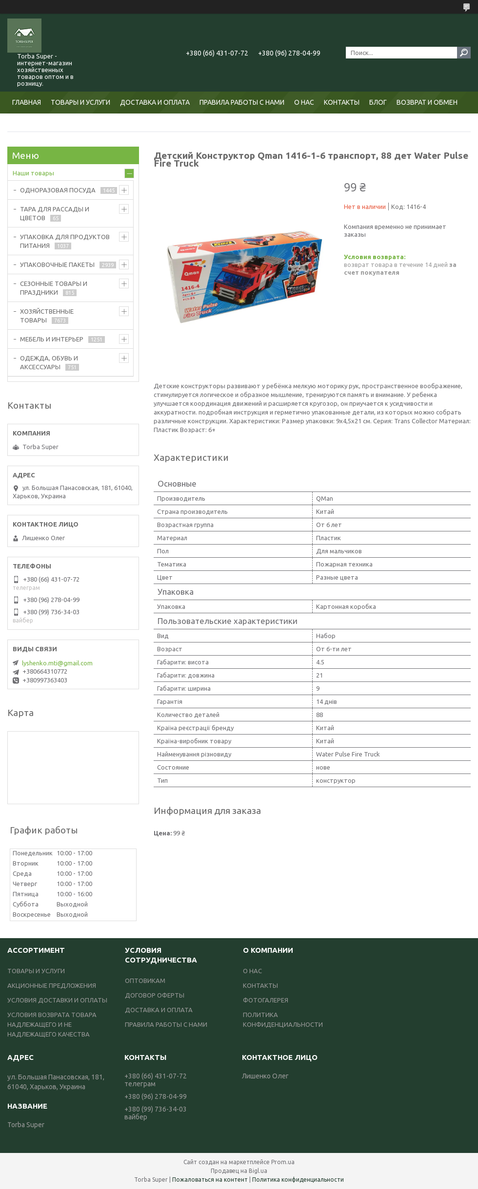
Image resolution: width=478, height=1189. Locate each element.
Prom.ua (283, 1162)
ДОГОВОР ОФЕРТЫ (154, 995)
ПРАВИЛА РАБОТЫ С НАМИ (241, 102)
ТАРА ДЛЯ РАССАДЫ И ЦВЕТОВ (54, 213)
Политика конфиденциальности (298, 1179)
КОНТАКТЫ (341, 102)
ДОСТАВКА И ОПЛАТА (155, 102)
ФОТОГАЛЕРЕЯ (265, 1000)
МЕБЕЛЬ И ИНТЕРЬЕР (51, 339)
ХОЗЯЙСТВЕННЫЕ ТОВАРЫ (47, 315)
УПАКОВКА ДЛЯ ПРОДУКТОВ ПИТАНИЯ (65, 241)
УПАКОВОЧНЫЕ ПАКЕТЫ (57, 264)
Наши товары (33, 173)
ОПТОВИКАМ (145, 980)
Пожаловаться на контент (210, 1179)
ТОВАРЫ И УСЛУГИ (80, 102)
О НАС (304, 102)
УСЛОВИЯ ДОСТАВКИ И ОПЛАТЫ (57, 1000)
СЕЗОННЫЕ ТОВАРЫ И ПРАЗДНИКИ (53, 288)
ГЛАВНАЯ (26, 102)
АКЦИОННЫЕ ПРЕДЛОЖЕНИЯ (51, 985)
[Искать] (464, 52)
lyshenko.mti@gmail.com (57, 663)
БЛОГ (378, 102)
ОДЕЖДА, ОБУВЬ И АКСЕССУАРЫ (49, 362)
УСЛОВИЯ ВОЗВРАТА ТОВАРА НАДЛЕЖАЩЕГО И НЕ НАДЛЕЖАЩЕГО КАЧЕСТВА (52, 1024)
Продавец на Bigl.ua (239, 1171)
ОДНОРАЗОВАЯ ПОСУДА (58, 190)
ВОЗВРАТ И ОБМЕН (427, 102)
